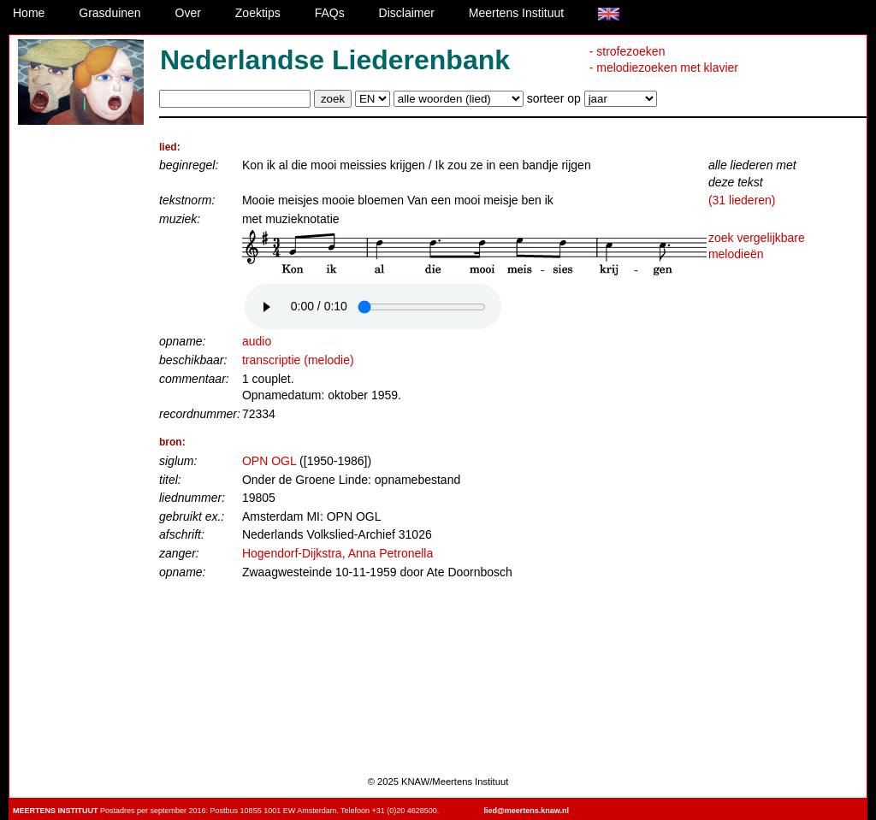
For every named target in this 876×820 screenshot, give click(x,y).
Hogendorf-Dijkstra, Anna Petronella (337, 553)
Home (28, 13)
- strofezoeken (627, 51)
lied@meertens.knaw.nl (526, 810)
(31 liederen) (742, 200)
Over (188, 13)
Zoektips (258, 13)
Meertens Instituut (516, 13)
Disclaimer (407, 13)
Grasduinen (109, 13)
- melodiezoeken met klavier (663, 67)
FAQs (330, 13)
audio (256, 341)
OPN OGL (269, 461)
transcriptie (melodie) (298, 360)
